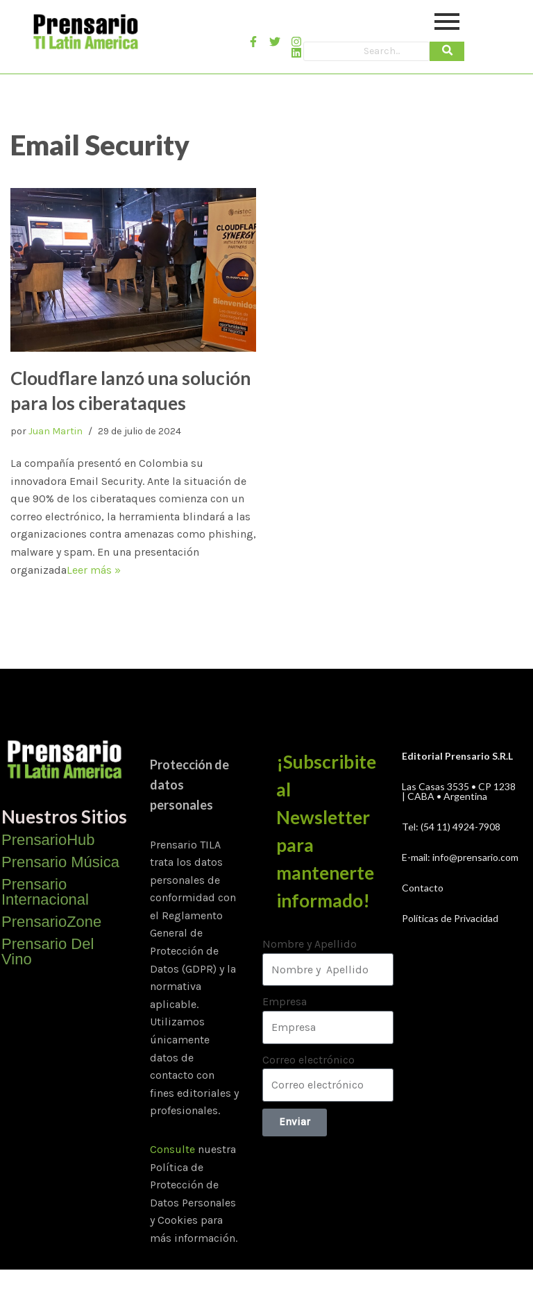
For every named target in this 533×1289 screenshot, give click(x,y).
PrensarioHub (48, 839)
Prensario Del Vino (47, 951)
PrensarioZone (51, 921)
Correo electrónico (308, 1059)
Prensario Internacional (45, 892)
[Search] (366, 51)
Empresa (284, 1001)
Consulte (172, 1149)
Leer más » (94, 570)
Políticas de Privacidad (450, 918)
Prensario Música (60, 862)
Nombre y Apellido (309, 943)
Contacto (422, 888)
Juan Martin (55, 431)
